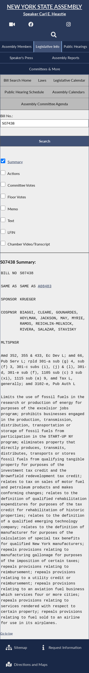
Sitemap (16, 647)
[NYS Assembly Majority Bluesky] (35, 36)
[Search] (54, 36)
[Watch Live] (12, 25)
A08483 (44, 286)
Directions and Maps (26, 664)
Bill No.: (6, 116)
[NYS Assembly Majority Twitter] (49, 25)
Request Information (60, 647)
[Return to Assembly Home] (44, 10)
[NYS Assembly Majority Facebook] (31, 25)
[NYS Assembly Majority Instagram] (68, 25)
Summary (15, 162)
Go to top (6, 633)
